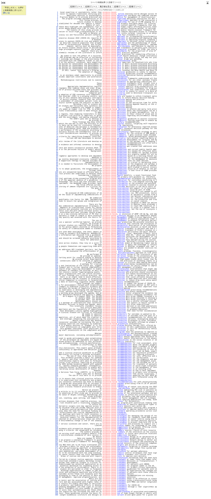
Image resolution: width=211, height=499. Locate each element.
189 (56, 316)
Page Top (207, 3)
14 (56, 33)
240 (56, 398)
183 (56, 306)
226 (56, 375)
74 (56, 130)
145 (56, 245)
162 (56, 272)
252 (56, 417)
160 (56, 269)
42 (56, 78)
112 (56, 191)
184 (56, 308)
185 (56, 309)
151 (56, 254)
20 (56, 43)
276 (56, 456)
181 (56, 303)
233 (56, 387)
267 (56, 442)
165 (56, 277)
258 (56, 427)
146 (56, 246)
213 (56, 354)
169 (56, 283)
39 (56, 74)
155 (56, 261)
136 (56, 230)
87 (56, 151)
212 (56, 353)
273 (56, 451)
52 (56, 95)
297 (56, 490)
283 (56, 467)
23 (56, 48)
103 (56, 177)
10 (56, 27)
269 (56, 445)
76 (56, 133)
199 (56, 332)
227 (56, 377)
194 (56, 324)
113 (56, 193)
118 (56, 201)
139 (56, 235)
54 (56, 98)
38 (56, 72)
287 (56, 474)
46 (56, 85)
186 (56, 311)
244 (56, 405)
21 (56, 45)
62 (56, 111)
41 (56, 77)
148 (56, 250)
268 (56, 443)
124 (56, 211)
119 (56, 203)
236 (56, 392)
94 (56, 162)
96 (56, 166)
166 (56, 279)
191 (56, 319)
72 (56, 127)
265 (56, 438)
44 (56, 82)
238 (56, 395)
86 (56, 150)
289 (56, 477)
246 (56, 408)
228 (56, 379)
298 (56, 492)
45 (56, 83)
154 (56, 259)
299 (56, 493)
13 (56, 32)
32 (56, 62)
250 (56, 414)
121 (56, 206)
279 (56, 461)
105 (56, 180)
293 (56, 484)
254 (56, 421)
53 (56, 96)
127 (56, 216)
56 (56, 101)
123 (56, 209)
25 (56, 51)
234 (56, 388)
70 (56, 124)
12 (56, 30)
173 (56, 290)
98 (56, 169)
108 (56, 185)
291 (56, 480)
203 (56, 338)
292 (56, 482)
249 (56, 413)
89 (56, 154)
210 (56, 350)
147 (56, 248)
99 (56, 170)
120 (56, 204)
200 (56, 334)
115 (56, 196)
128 (56, 217)
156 (56, 262)
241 (56, 400)
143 (56, 242)
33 (56, 64)
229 (56, 380)
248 (56, 411)
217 (56, 361)
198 (56, 330)
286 (56, 472)
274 (56, 453)
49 (56, 90)
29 (56, 58)
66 (56, 117)
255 (56, 422)
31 (56, 61)
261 (56, 432)
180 (56, 301)
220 (56, 366)
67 (56, 119)
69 (56, 122)
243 (56, 403)
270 (56, 446)
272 (56, 450)
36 (56, 69)
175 (56, 293)
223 (56, 371)
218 (56, 363)
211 (56, 351)
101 (56, 174)
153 (56, 258)
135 (56, 229)
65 (56, 116)
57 (56, 103)
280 (56, 463)
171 (56, 287)
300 (56, 495)
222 (56, 369)
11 (56, 28)
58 (56, 104)
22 (56, 46)
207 (56, 345)
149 (56, 251)
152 (56, 256)
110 (56, 188)
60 (56, 108)
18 (56, 40)
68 (56, 120)
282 (56, 466)
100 (56, 172)
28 (56, 56)
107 (56, 183)
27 (56, 54)
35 (56, 67)
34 (56, 66)
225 (56, 374)
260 (56, 430)
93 (56, 161)
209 (56, 348)
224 (56, 372)
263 (56, 435)
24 (56, 49)
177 (56, 296)
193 (56, 322)
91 (56, 158)
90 (56, 156)
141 (56, 238)
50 (56, 91)
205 (56, 342)
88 (56, 153)
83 (56, 145)
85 (56, 148)
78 (56, 137)
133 (56, 225)
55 (56, 99)
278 (56, 459)
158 (56, 266)
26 (56, 53)
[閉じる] (6, 13)
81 (56, 141)
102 (56, 175)
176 (56, 295)
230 (56, 382)
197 (56, 329)
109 (56, 187)
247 (56, 409)
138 (56, 233)
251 (56, 416)
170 (56, 285)
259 (56, 429)
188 (56, 314)
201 (56, 335)
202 (56, 337)
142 (56, 240)
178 (56, 298)
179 (56, 300)
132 (56, 224)
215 (56, 358)
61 (56, 109)
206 (56, 343)
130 (56, 221)
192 (56, 321)
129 (56, 219)
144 (56, 243)
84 (56, 146)
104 (56, 179)
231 (56, 384)
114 (56, 195)
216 (56, 359)
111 (56, 190)
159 (56, 267)
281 (56, 464)
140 (56, 237)
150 (56, 253)
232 (56, 385)
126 (56, 214)
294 (56, 485)
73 (56, 129)
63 (56, 112)
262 (56, 434)
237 (56, 393)
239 (56, 396)
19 (56, 41)
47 (56, 87)
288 (56, 476)
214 (56, 356)
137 (56, 232)
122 (56, 208)
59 (56, 106)
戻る (3, 3)
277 (56, 458)
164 (56, 275)
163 (56, 274)
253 (56, 419)
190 (56, 317)
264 (56, 437)
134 (56, 227)
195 (56, 325)
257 (56, 426)
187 (56, 313)
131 (56, 222)
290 (56, 479)
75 (56, 132)
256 (56, 424)
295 (56, 487)
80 (56, 140)
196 (56, 327)
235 (56, 390)
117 (56, 200)
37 (56, 70)
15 (56, 35)
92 (56, 159)
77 (56, 135)
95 (56, 164)
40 (56, 75)
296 (56, 488)
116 (56, 198)
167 (56, 280)
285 (56, 471)
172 (56, 288)
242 (56, 401)
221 (56, 367)
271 (56, 448)
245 (56, 406)
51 (56, 93)
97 (56, 167)
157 (56, 264)
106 (56, 182)
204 (56, 340)
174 (56, 292)
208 (56, 346)
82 (56, 143)
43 (56, 80)
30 (56, 59)
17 (56, 38)
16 (56, 37)
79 (56, 138)
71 (56, 125)
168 (56, 282)
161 (56, 271)
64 (56, 114)
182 (56, 304)
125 (56, 212)
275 (56, 455)
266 (56, 440)
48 (56, 88)
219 (56, 364)
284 (56, 469)
